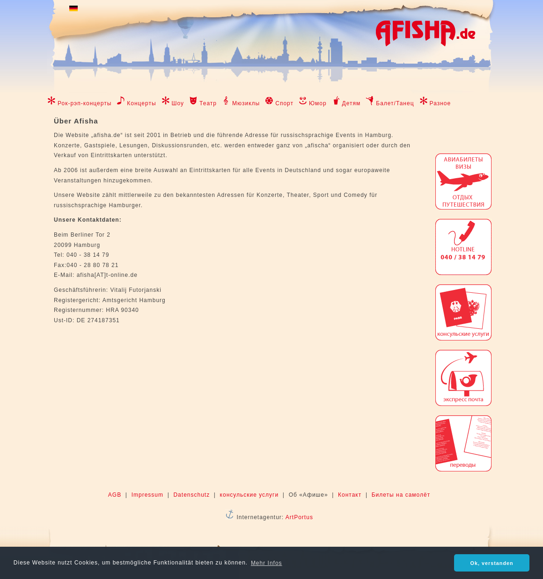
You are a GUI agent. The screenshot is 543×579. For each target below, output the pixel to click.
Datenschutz (191, 495)
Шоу (178, 103)
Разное (440, 103)
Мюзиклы (246, 103)
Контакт (349, 495)
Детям (351, 103)
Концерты (141, 103)
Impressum (147, 495)
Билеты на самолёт (401, 495)
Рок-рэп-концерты (84, 103)
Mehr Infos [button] (266, 563)
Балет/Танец (395, 103)
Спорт (284, 103)
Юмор (318, 103)
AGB (114, 495)
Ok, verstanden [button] (492, 563)
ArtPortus (299, 517)
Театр (208, 103)
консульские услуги (249, 495)
